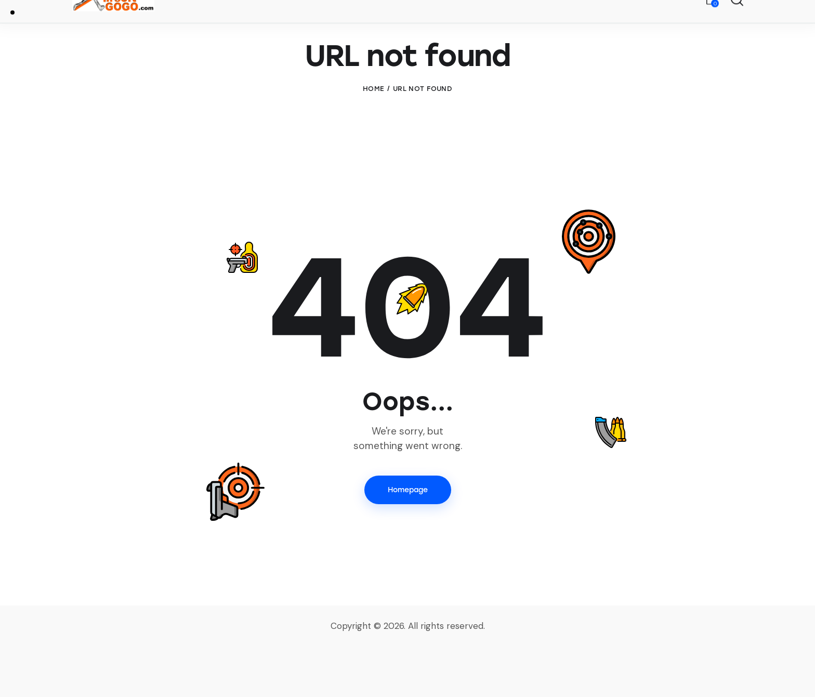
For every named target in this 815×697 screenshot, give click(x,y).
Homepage (408, 539)
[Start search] (736, 26)
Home (373, 138)
